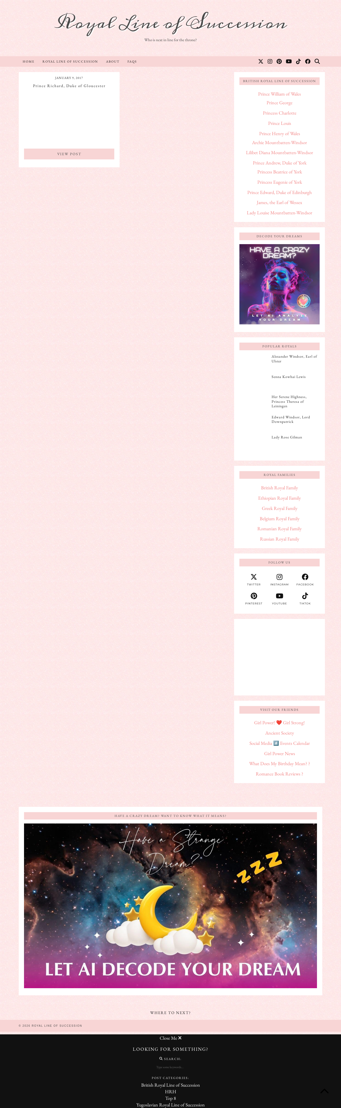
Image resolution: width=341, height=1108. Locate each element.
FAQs (132, 61)
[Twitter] (261, 61)
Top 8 (170, 1098)
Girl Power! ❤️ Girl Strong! (279, 722)
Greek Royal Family (279, 508)
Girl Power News (279, 753)
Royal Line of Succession (170, 23)
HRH (170, 1091)
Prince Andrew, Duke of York (279, 163)
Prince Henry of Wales (279, 133)
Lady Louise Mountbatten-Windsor (279, 213)
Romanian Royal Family (279, 528)
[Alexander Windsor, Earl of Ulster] (253, 362)
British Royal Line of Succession (170, 1085)
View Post (69, 153)
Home (29, 61)
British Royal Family (279, 488)
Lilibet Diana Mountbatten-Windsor (279, 152)
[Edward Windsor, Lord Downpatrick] (253, 423)
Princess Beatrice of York (279, 172)
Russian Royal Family (279, 539)
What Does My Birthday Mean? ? (279, 763)
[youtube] (279, 599)
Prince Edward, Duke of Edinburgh (279, 192)
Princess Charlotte (279, 113)
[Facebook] (308, 61)
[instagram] (279, 580)
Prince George (279, 103)
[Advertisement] (279, 657)
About (113, 61)
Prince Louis (279, 123)
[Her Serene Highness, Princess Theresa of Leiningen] (253, 403)
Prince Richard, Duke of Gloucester (69, 85)
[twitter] (254, 580)
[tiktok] (305, 599)
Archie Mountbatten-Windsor (279, 142)
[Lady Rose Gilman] (253, 443)
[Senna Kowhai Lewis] (253, 383)
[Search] (317, 61)
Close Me (171, 1038)
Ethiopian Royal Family (279, 498)
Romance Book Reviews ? (279, 774)
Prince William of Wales (279, 94)
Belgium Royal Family (280, 518)
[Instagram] (270, 61)
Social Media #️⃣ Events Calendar (279, 743)
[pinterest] (254, 599)
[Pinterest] (279, 61)
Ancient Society (279, 733)
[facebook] (305, 580)
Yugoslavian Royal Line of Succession (170, 1105)
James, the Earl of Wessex (279, 202)
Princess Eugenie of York (279, 182)
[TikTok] (298, 61)
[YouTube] (289, 61)
